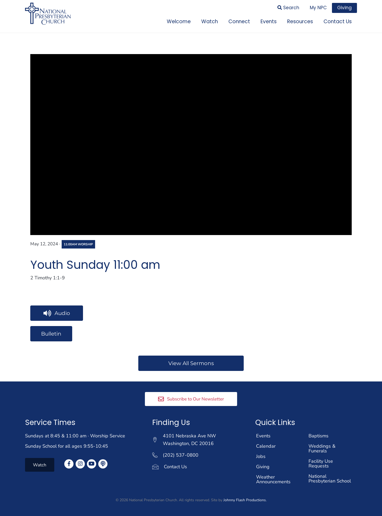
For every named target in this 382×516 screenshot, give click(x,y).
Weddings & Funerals (321, 448)
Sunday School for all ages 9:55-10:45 (66, 446)
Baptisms (318, 435)
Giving (263, 466)
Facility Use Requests (320, 463)
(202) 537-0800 (180, 454)
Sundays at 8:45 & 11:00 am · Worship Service (75, 435)
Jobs (261, 456)
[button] (191, 398)
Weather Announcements (273, 479)
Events (263, 435)
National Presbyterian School (329, 478)
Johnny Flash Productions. (245, 499)
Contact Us (175, 466)
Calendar (266, 446)
